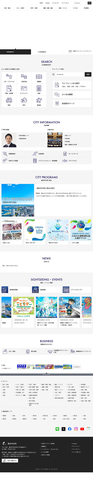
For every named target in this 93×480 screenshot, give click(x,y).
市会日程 (67, 138)
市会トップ (68, 135)
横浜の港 (57, 388)
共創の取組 (71, 399)
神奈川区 (45, 425)
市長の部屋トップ (24, 135)
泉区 (24, 425)
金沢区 (55, 425)
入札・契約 (71, 388)
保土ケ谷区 (66, 428)
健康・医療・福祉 (46, 384)
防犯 (4, 396)
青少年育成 (32, 402)
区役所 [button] (41, 2)
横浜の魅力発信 (59, 399)
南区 (85, 428)
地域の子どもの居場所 (33, 405)
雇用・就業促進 (72, 396)
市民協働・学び (20, 393)
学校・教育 (32, 399)
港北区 (75, 425)
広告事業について (7, 368)
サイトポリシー (76, 456)
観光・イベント (59, 384)
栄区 (85, 425)
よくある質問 (44, 459)
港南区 (65, 425)
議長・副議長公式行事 (71, 144)
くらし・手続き (20, 384)
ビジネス (70, 384)
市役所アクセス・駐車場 (47, 451)
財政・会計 (84, 399)
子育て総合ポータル (33, 413)
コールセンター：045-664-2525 (49, 456)
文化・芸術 (58, 393)
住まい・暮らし (20, 388)
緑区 (75, 428)
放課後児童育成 (33, 396)
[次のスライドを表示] (80, 307)
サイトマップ (75, 454)
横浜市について (85, 388)
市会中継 (67, 141)
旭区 (14, 425)
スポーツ (57, 396)
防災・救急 (6, 384)
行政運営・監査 (85, 393)
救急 (4, 393)
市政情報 (83, 384)
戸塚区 (35, 428)
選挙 (82, 405)
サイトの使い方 (76, 459)
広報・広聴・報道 (85, 402)
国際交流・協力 (72, 402)
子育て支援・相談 (33, 391)
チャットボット (65, 2)
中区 (44, 428)
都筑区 (14, 428)
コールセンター (55, 2)
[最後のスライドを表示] (12, 307)
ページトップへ (46, 374)
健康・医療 (45, 388)
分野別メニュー (72, 405)
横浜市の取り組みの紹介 (46, 188)
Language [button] (47, 2)
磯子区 (35, 425)
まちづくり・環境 (20, 396)
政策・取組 (84, 391)
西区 (54, 428)
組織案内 (43, 454)
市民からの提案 (45, 462)
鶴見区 (24, 428)
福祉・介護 (45, 391)
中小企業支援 (71, 391)
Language (74, 451)
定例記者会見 (22, 138)
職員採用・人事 (85, 396)
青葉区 (4, 425)
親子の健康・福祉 (33, 388)
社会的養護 (32, 409)
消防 (4, 391)
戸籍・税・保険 (20, 391)
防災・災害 (6, 388)
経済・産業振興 (72, 393)
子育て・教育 (32, 384)
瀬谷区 (4, 428)
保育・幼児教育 (33, 393)
